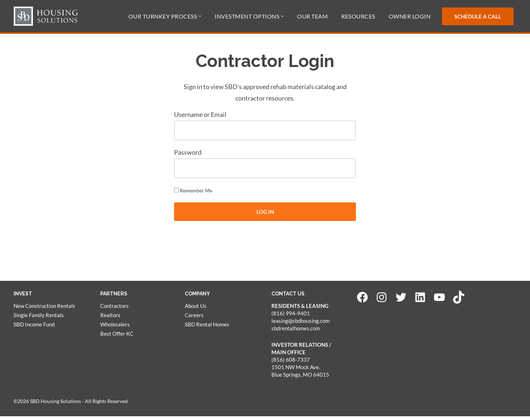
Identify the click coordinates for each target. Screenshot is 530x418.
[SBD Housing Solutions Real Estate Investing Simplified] (46, 16)
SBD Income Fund (34, 326)
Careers (194, 317)
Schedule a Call (477, 16)
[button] (200, 16)
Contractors (114, 308)
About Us (196, 308)
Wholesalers (115, 326)
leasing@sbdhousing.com (300, 323)
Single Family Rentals (39, 317)
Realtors (110, 317)
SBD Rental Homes (207, 326)
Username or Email (200, 115)
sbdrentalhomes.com (295, 330)
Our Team (312, 16)
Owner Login (410, 16)
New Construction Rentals (44, 308)
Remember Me (193, 192)
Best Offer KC (116, 335)
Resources (358, 16)
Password (188, 153)
